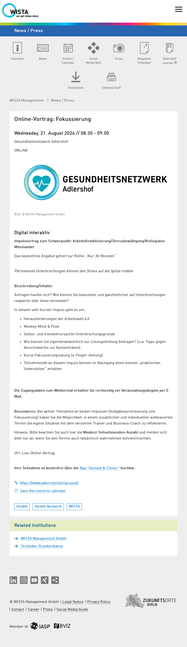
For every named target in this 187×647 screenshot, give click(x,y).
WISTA (74, 507)
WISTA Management (27, 101)
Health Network (48, 507)
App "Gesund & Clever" (100, 468)
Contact (17, 610)
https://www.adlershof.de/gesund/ (46, 483)
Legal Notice (72, 602)
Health (22, 507)
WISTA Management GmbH (43, 539)
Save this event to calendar (40, 491)
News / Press (62, 101)
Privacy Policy (98, 602)
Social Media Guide (72, 610)
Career (33, 610)
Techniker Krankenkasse (41, 546)
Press (48, 610)
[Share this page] (55, 580)
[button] (13, 580)
